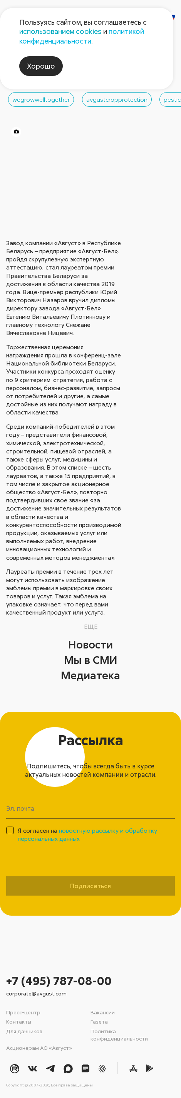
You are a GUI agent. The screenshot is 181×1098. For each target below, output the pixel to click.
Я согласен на (87, 834)
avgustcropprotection (116, 99)
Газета (99, 1021)
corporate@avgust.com (36, 993)
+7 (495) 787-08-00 (59, 980)
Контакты (18, 1021)
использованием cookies (60, 31)
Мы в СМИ (90, 659)
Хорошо (41, 66)
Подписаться (90, 886)
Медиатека (90, 675)
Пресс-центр (23, 1012)
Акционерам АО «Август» (39, 1047)
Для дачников (24, 1031)
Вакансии (102, 1012)
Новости (90, 644)
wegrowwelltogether (41, 99)
